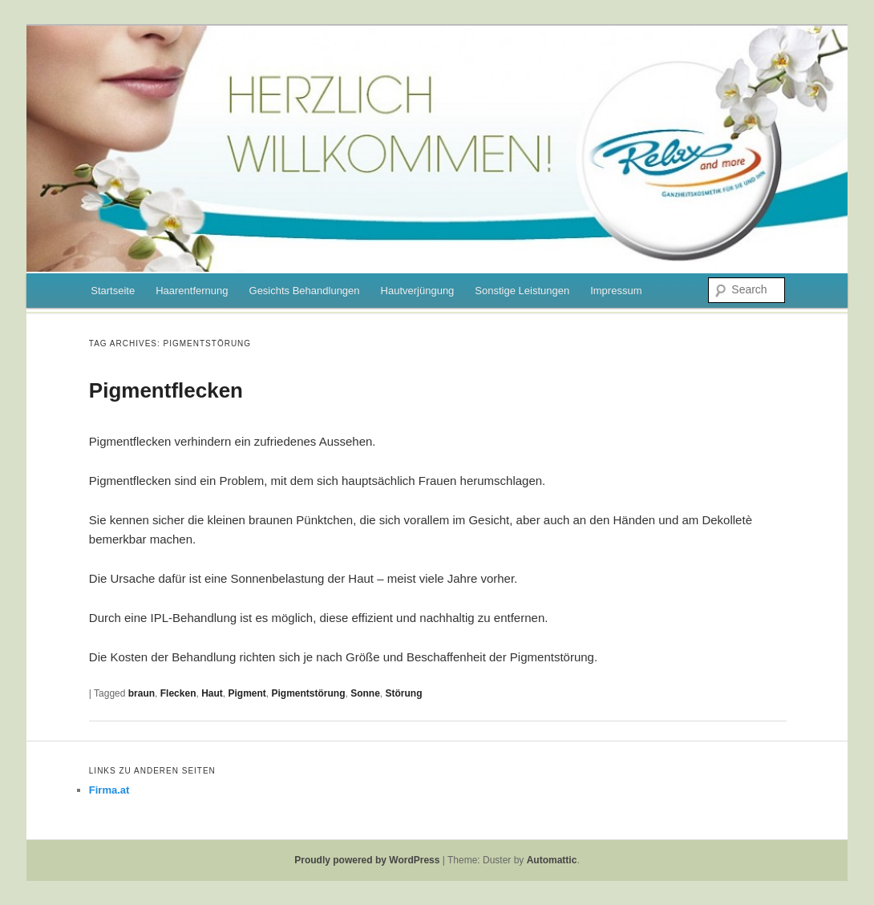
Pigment (247, 693)
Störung (404, 693)
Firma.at (109, 790)
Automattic (552, 860)
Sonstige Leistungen (522, 291)
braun (141, 693)
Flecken (178, 693)
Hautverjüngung (418, 291)
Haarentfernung (192, 291)
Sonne (365, 693)
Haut (212, 693)
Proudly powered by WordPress (366, 860)
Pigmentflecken (166, 390)
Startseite (113, 291)
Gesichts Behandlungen (304, 291)
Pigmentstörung (309, 693)
